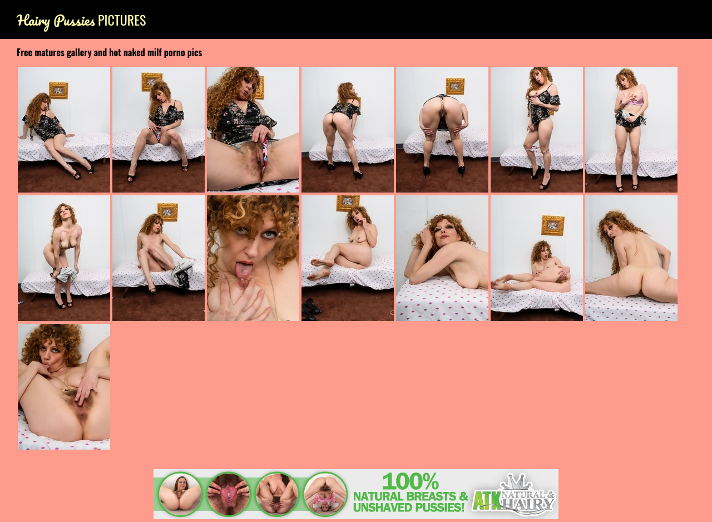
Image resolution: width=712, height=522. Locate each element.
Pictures (81, 20)
